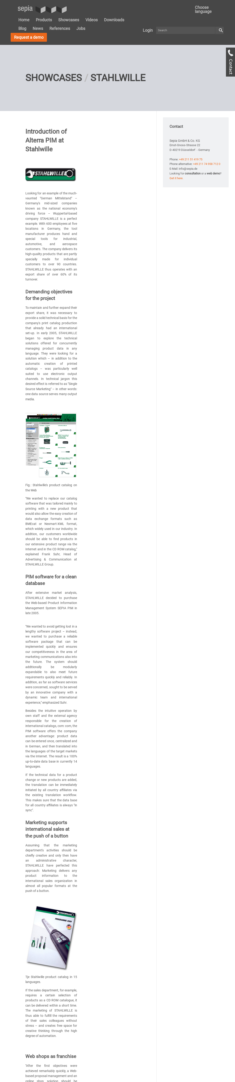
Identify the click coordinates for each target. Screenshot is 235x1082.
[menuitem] (207, 9)
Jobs (80, 28)
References (59, 28)
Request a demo (29, 37)
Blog (22, 28)
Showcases (68, 19)
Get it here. (176, 178)
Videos (91, 19)
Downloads (114, 19)
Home (23, 19)
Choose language (203, 9)
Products (44, 19)
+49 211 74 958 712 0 (206, 164)
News (38, 28)
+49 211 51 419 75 (190, 159)
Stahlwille (117, 77)
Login (148, 30)
